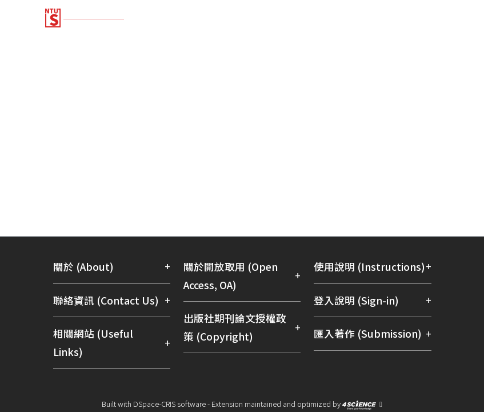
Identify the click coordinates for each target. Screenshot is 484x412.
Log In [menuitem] (414, 82)
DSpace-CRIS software (169, 403)
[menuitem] (380, 82)
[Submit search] (356, 82)
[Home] (242, 13)
